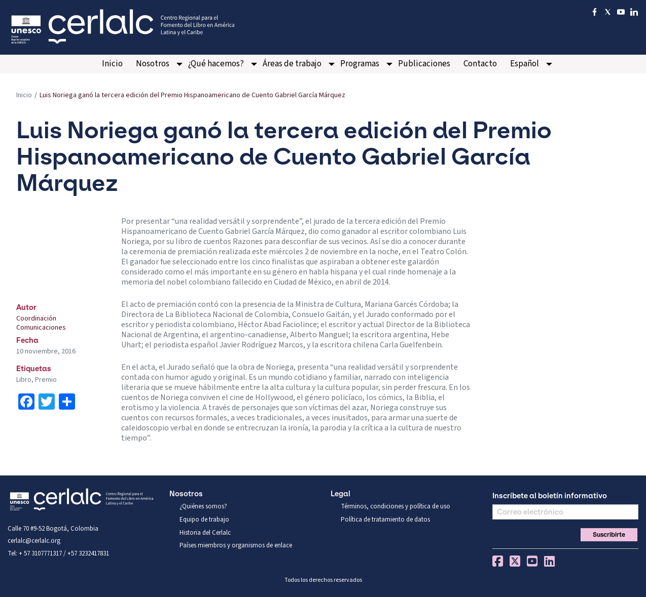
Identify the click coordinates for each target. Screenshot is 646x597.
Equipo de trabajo (204, 519)
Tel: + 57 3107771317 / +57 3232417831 (58, 553)
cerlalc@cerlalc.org (34, 540)
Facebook (497, 561)
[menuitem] (112, 64)
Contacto (480, 64)
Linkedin (549, 561)
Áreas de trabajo (292, 64)
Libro (23, 380)
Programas (359, 64)
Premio (46, 380)
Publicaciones (424, 64)
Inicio (112, 64)
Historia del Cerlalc (205, 532)
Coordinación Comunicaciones (41, 323)
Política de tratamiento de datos (385, 519)
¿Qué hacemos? (216, 64)
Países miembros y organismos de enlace (236, 545)
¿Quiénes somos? (203, 506)
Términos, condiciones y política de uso (395, 506)
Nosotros (152, 64)
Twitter (515, 561)
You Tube (532, 561)
